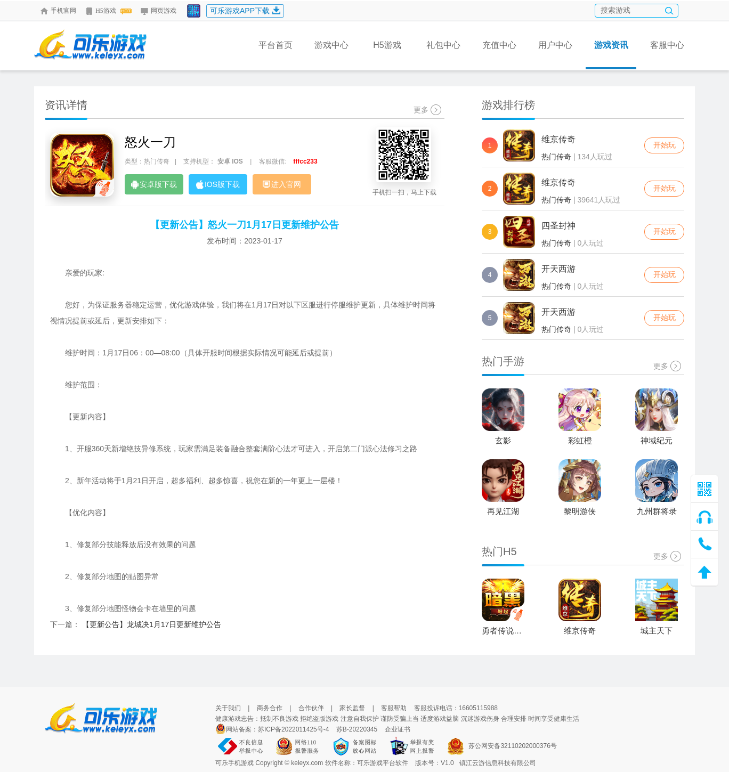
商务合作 (269, 708)
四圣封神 (558, 225)
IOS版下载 (218, 184)
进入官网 (282, 184)
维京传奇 (558, 139)
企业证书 (397, 729)
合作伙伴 (311, 708)
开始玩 (664, 145)
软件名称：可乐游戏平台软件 (366, 763)
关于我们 (228, 708)
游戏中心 (331, 45)
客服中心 (667, 45)
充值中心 (499, 45)
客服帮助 (394, 708)
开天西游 (558, 268)
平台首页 (275, 45)
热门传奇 (556, 156)
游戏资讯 (611, 54)
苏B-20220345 (356, 729)
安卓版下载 (154, 184)
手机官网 (58, 10)
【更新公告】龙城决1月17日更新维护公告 (151, 624)
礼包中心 (443, 45)
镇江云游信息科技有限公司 (497, 763)
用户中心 (555, 45)
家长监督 (352, 708)
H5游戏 (108, 10)
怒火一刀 (150, 142)
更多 (427, 109)
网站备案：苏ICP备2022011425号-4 (277, 729)
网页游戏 (158, 10)
